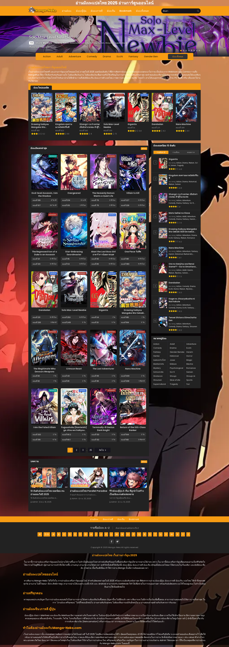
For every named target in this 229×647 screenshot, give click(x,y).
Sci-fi (192, 203)
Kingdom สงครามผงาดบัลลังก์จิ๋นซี (183, 177)
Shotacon (158, 376)
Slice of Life (175, 380)
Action (47, 56)
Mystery (178, 273)
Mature (191, 163)
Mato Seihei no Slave (179, 213)
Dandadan (44, 310)
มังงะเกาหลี (108, 519)
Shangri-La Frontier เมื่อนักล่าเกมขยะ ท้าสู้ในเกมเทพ (183, 195)
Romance (191, 238)
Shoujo (173, 376)
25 (91, 450)
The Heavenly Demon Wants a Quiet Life (103, 194)
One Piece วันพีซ (133, 251)
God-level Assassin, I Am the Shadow (44, 194)
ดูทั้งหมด (144, 148)
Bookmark (134, 519)
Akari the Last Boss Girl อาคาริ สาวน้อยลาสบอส (103, 253)
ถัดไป (102, 450)
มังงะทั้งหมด (177, 56)
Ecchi (120, 56)
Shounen (193, 327)
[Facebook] (111, 541)
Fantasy (133, 56)
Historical (192, 182)
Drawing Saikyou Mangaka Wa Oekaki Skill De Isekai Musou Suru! (133, 314)
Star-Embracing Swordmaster (74, 253)
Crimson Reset (74, 368)
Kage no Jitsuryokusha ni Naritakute (182, 300)
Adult (60, 56)
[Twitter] (117, 541)
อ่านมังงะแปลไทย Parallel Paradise (88, 490)
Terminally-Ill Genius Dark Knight (103, 429)
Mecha (189, 364)
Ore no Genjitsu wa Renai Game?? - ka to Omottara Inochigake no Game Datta (183, 265)
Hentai (156, 356)
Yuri (188, 384)
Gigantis (103, 310)
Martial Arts (188, 254)
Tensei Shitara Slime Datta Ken (182, 319)
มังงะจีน (121, 519)
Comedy (92, 56)
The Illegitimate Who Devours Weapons (44, 370)
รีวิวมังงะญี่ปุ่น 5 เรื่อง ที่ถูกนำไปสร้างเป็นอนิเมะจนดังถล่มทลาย (126, 492)
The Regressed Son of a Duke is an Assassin (44, 253)
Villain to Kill (132, 193)
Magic (189, 360)
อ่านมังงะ (94, 519)
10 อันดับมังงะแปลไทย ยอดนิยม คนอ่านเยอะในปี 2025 (47, 492)
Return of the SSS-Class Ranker (133, 429)
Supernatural (159, 384)
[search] (198, 11)
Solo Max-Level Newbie (74, 310)
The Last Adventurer (103, 368)
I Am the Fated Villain (44, 427)
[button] (181, 50)
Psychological (176, 368)
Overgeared (73, 193)
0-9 (47, 534)
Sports (189, 380)
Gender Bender (153, 56)
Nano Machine (132, 368)
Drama (107, 56)
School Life (158, 372)
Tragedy (180, 165)
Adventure (75, 56)
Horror (176, 289)
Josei (172, 360)
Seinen (173, 165)
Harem (192, 219)
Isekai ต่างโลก (159, 360)
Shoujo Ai (190, 376)
